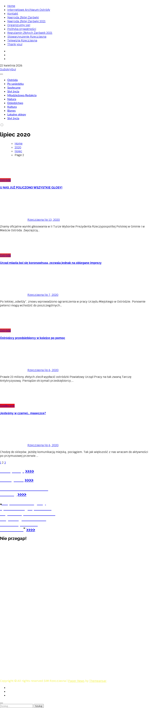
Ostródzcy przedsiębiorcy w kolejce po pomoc (32, 338)
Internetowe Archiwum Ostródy (28, 10)
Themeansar (97, 681)
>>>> (29, 479)
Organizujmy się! (18, 25)
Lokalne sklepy (16, 114)
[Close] (1, 703)
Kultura (12, 106)
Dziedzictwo (15, 103)
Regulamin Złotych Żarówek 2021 (29, 33)
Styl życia (13, 91)
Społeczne (13, 87)
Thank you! (14, 44)
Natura (11, 99)
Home (11, 6)
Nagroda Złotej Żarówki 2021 (26, 21)
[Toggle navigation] (1, 74)
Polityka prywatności (21, 29)
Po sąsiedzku (15, 83)
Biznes (11, 110)
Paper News (76, 681)
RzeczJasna (22, 220)
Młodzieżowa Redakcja (22, 95)
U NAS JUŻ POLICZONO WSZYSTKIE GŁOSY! (31, 187)
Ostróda (12, 79)
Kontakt (12, 14)
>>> (28, 470)
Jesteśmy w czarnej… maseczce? (23, 413)
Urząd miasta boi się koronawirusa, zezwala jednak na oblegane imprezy (51, 263)
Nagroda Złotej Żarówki (23, 17)
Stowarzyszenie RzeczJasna (26, 37)
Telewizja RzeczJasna (22, 40)
